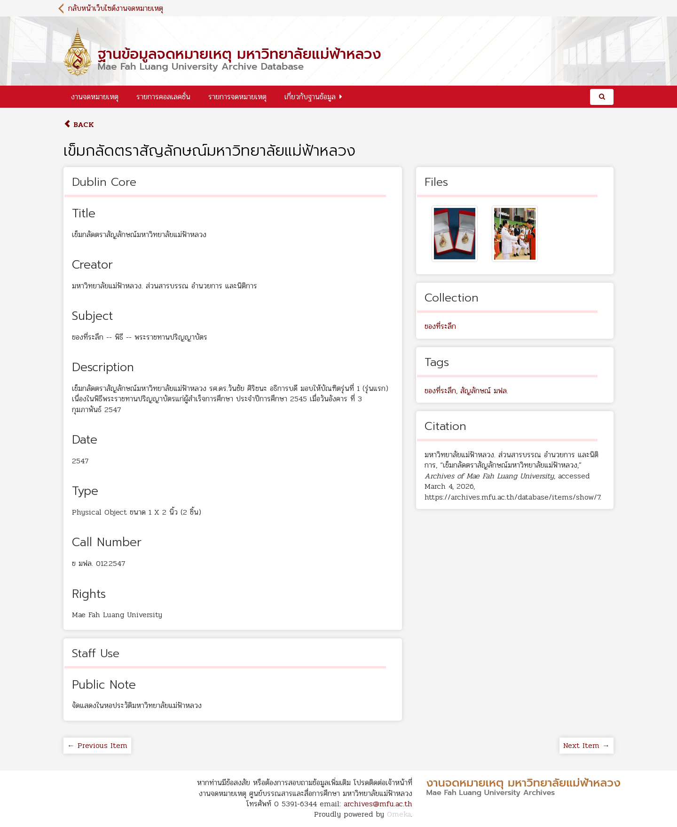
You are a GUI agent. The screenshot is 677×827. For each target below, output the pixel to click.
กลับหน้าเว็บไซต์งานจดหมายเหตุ (115, 8)
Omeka (399, 814)
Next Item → (586, 745)
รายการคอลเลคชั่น (163, 97)
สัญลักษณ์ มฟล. (484, 391)
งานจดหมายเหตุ (94, 97)
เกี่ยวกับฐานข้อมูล (310, 97)
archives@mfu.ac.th (378, 804)
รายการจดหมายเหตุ (237, 97)
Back (78, 124)
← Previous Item (97, 745)
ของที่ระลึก (440, 326)
